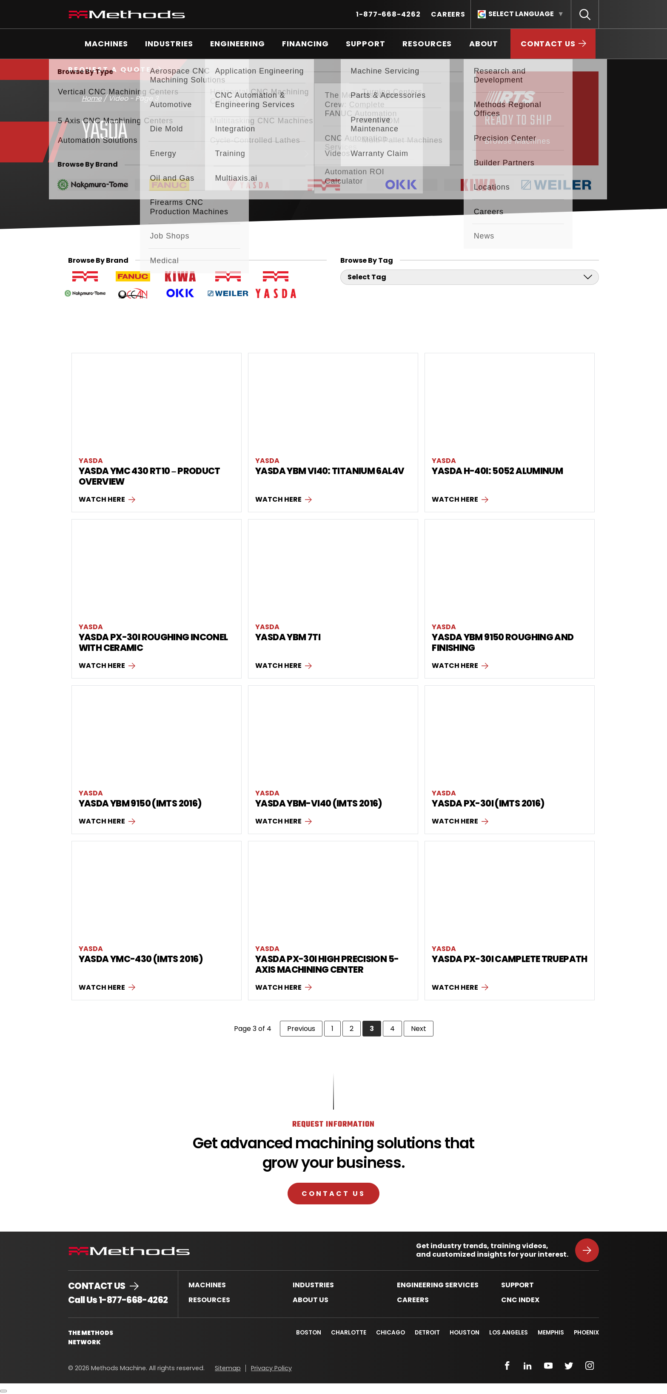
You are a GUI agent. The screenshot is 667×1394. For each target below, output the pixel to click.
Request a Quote (109, 69)
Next (422, 1028)
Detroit (425, 1333)
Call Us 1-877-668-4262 (118, 1300)
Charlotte (346, 1333)
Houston (463, 1333)
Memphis (550, 1333)
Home (92, 98)
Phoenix (586, 1333)
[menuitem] (388, 14)
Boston (305, 1333)
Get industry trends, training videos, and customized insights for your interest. (492, 1250)
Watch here (102, 499)
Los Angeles (507, 1333)
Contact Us (333, 1193)
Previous (304, 1028)
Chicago (388, 1333)
